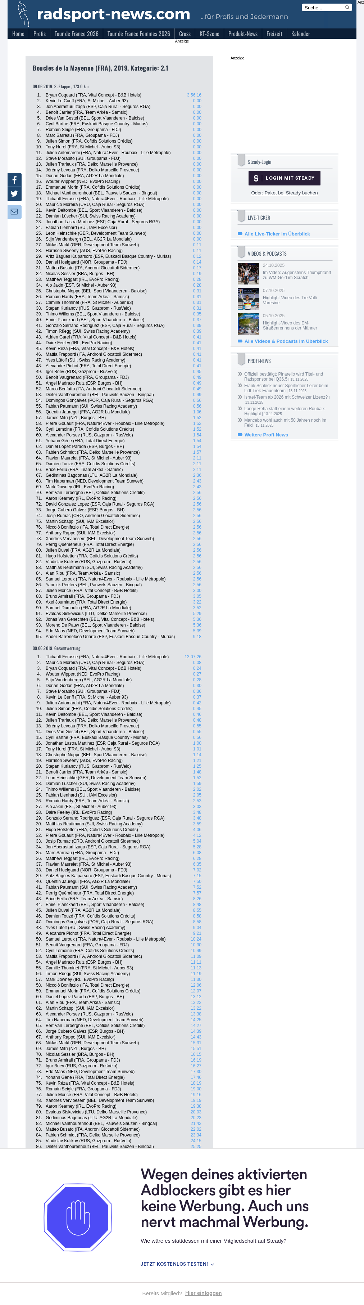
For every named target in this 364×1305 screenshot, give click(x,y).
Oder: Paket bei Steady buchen (284, 193)
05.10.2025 (297, 322)
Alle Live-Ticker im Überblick (277, 234)
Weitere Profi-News (266, 435)
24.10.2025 (297, 271)
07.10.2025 (297, 296)
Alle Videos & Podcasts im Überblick (286, 341)
